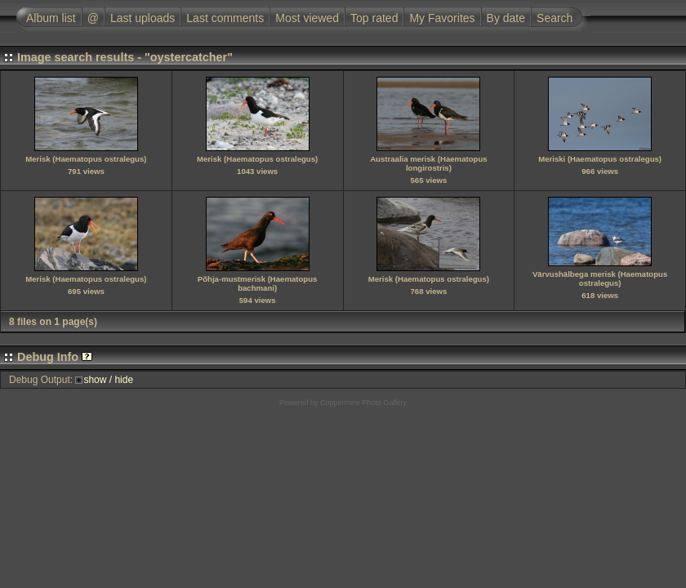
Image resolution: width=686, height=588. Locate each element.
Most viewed (307, 17)
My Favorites (441, 17)
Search (554, 17)
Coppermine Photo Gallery (363, 403)
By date (506, 17)
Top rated (374, 17)
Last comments (225, 17)
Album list (51, 17)
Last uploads (142, 17)
